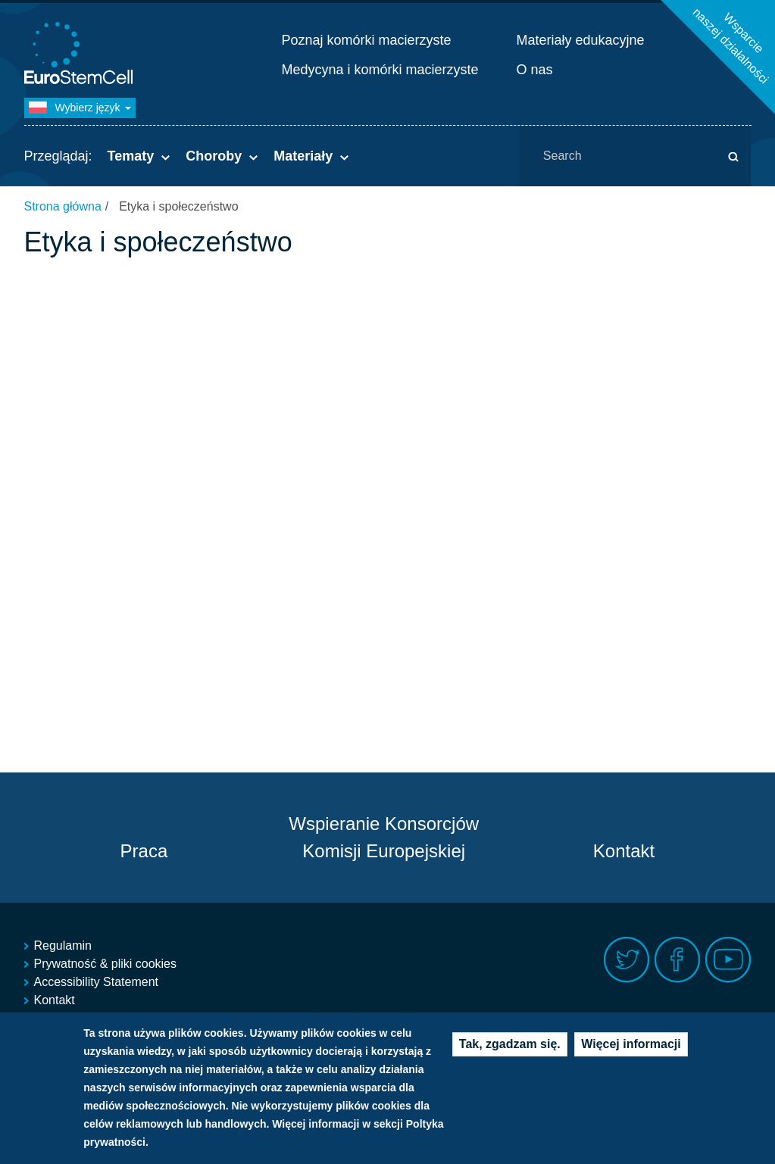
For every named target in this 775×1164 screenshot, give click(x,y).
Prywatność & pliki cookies (105, 963)
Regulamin (63, 945)
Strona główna (63, 206)
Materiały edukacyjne (581, 40)
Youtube (728, 960)
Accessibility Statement (96, 981)
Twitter (627, 960)
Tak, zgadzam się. (510, 1047)
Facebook (678, 960)
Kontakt (624, 851)
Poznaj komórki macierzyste (367, 40)
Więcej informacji (630, 1047)
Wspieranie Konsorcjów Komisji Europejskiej (384, 837)
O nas (535, 69)
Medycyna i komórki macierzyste (380, 69)
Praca (144, 851)
